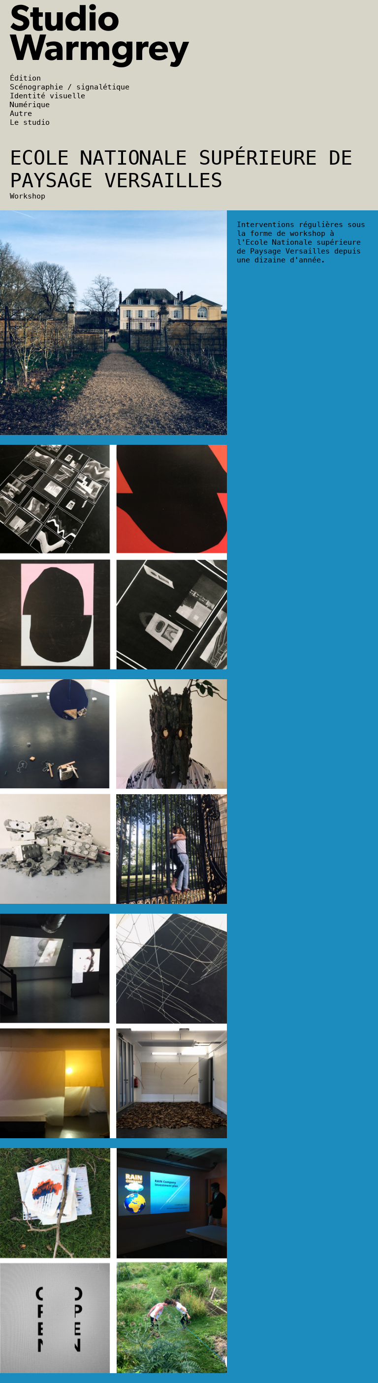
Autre (21, 113)
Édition (25, 78)
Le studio (30, 122)
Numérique (30, 104)
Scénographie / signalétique (69, 87)
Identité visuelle (47, 95)
